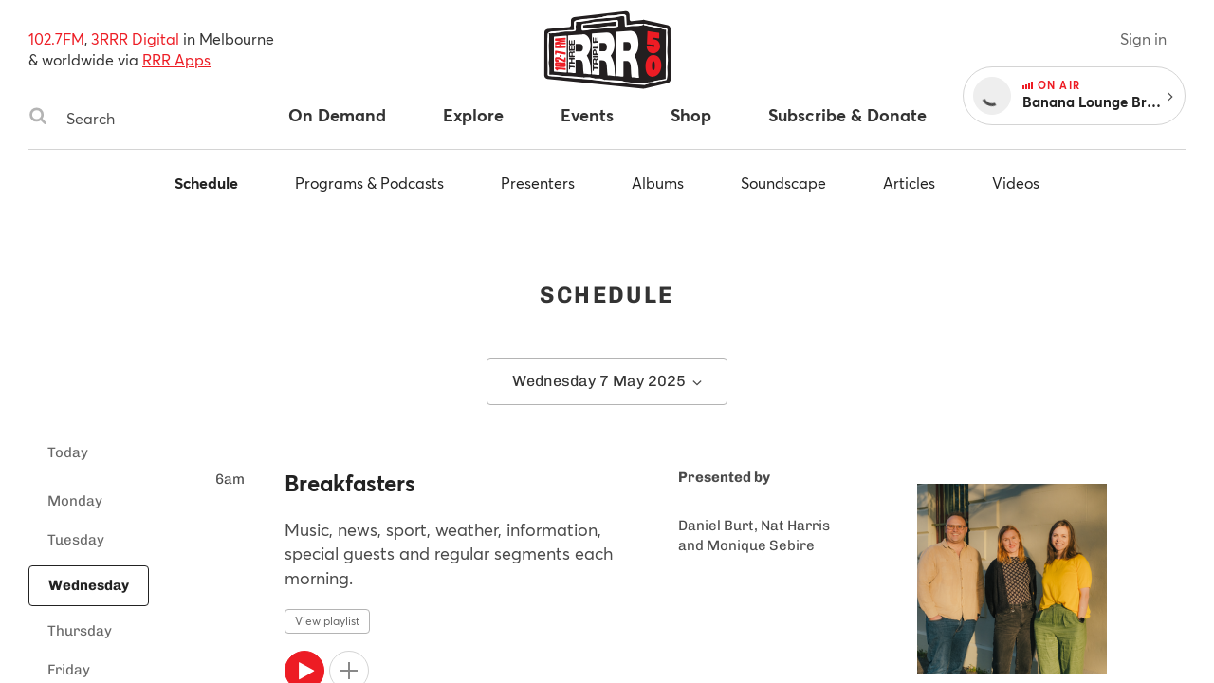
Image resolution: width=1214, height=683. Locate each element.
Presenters (538, 183)
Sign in (1143, 38)
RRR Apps (176, 59)
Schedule (206, 183)
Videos (1015, 183)
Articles (909, 183)
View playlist (327, 621)
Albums (658, 183)
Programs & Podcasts (369, 183)
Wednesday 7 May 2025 (607, 381)
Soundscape (783, 183)
